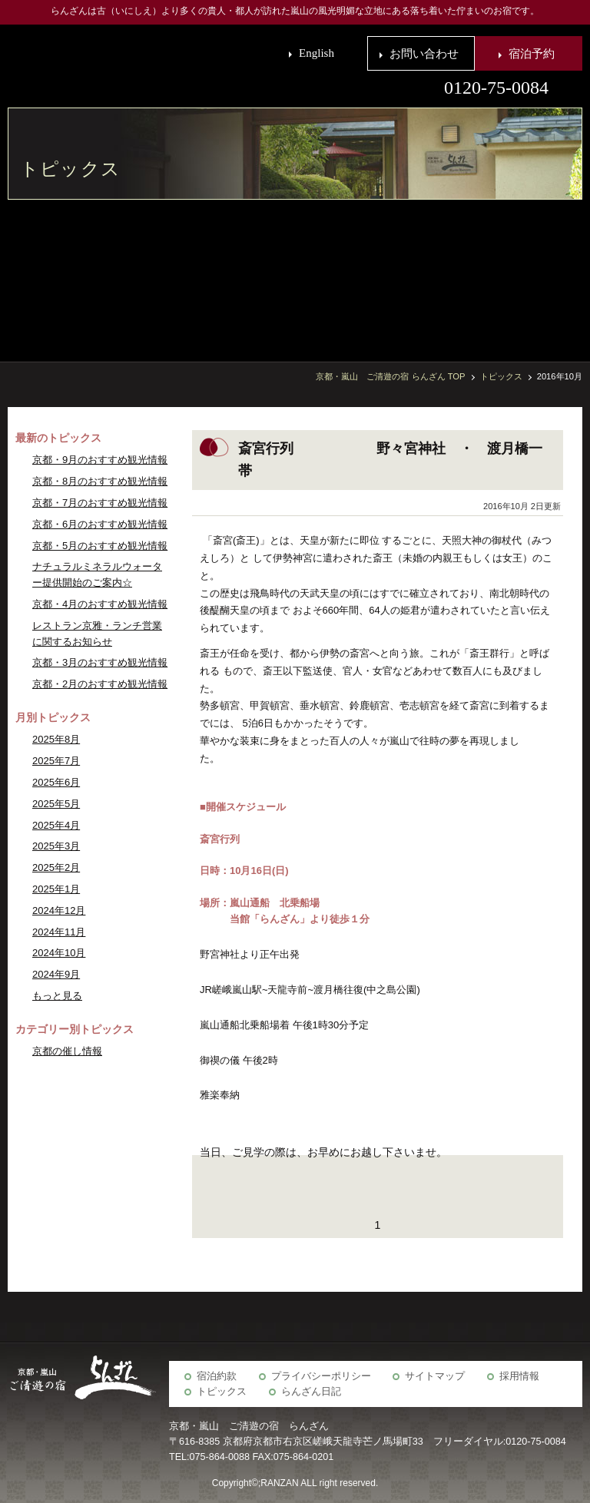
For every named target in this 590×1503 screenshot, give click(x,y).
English (316, 53)
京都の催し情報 (67, 1051)
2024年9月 (56, 974)
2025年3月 (56, 846)
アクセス (340, 272)
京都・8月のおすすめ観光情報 (99, 481)
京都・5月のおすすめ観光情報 (99, 545)
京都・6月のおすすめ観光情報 (99, 524)
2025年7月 (56, 760)
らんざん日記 (311, 1391)
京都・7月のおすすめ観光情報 (99, 502)
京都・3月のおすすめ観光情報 (99, 662)
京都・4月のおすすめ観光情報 (99, 604)
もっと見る (57, 995)
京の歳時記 (417, 272)
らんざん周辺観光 (379, 272)
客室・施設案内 (571, 272)
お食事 (532, 272)
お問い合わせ (424, 54)
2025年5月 (56, 803)
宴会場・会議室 (455, 272)
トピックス (222, 1391)
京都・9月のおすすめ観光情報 (99, 459)
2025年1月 (56, 889)
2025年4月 (56, 825)
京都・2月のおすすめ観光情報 (99, 684)
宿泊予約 (532, 54)
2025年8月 (56, 739)
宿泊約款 (217, 1376)
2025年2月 (56, 867)
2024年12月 (58, 910)
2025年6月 (56, 782)
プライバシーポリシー (321, 1376)
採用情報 (519, 1376)
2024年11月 (58, 932)
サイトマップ (435, 1376)
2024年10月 (58, 952)
